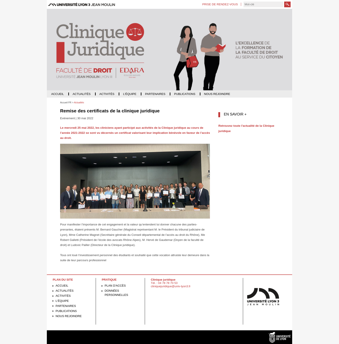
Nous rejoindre (69, 316)
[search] (263, 4)
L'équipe (62, 300)
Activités (63, 295)
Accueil (62, 285)
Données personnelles (116, 293)
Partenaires (66, 306)
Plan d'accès (115, 285)
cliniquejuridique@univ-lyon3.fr (170, 286)
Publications (66, 311)
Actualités (65, 290)
